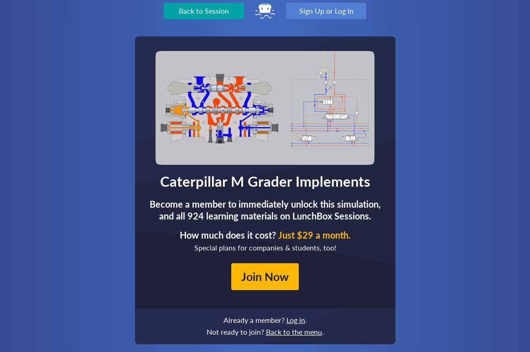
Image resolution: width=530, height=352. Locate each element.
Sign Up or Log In (326, 10)
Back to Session (204, 10)
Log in (295, 320)
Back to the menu (294, 331)
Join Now (265, 276)
